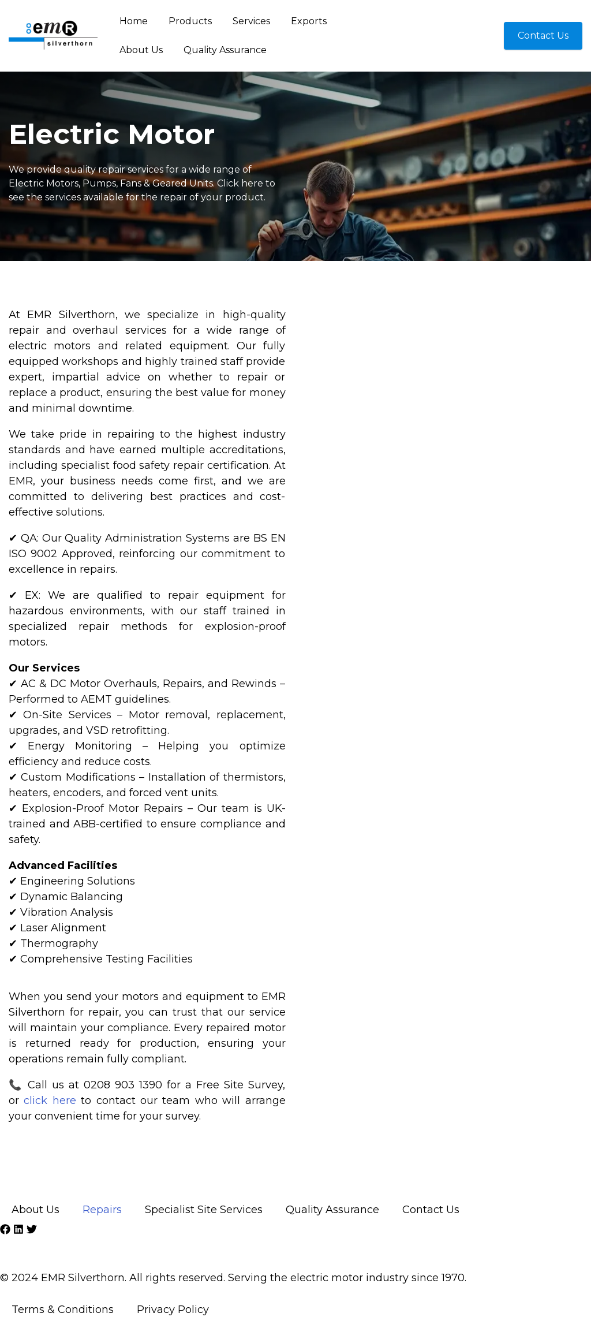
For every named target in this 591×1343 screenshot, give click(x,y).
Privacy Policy (173, 1309)
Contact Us (430, 1209)
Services (251, 21)
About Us (141, 49)
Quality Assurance (225, 49)
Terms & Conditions (63, 1309)
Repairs (102, 1209)
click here (50, 1100)
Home (133, 21)
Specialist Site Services (204, 1209)
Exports (309, 21)
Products (190, 21)
